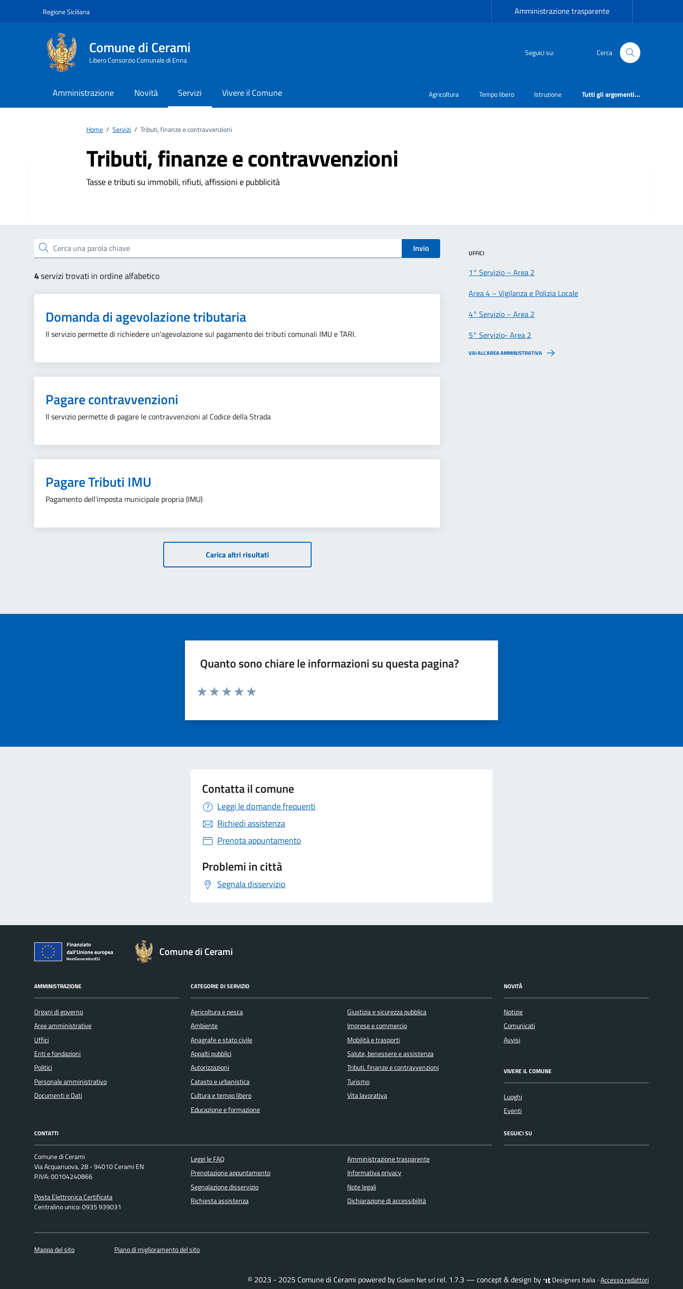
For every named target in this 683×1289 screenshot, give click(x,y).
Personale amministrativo (70, 1081)
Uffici (41, 1040)
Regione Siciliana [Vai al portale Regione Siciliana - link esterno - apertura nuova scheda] (66, 12)
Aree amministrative (63, 1025)
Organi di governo (58, 1012)
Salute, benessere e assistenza (390, 1053)
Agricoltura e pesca (217, 1012)
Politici (43, 1067)
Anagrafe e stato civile (221, 1040)
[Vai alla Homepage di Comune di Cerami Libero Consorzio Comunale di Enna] (122, 52)
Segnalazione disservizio (224, 1187)
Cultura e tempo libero (221, 1095)
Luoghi (513, 1097)
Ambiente (204, 1025)
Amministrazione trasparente (562, 11)
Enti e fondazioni (57, 1053)
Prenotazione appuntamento (230, 1173)
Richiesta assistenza (220, 1201)
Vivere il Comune (252, 92)
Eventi (513, 1110)
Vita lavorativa (367, 1095)
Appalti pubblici (211, 1053)
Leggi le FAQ (207, 1159)
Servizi (190, 92)
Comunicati (519, 1025)
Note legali (361, 1187)
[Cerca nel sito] (630, 53)
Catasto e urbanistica (220, 1081)
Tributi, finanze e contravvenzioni (393, 1067)
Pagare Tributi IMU (98, 482)
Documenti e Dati (58, 1095)
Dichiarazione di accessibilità (386, 1201)
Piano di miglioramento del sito (157, 1249)
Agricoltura (444, 94)
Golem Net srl (416, 1280)
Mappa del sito (54, 1249)
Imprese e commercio (377, 1025)
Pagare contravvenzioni (112, 399)
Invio (421, 248)
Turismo (358, 1081)
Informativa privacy (374, 1173)
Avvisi (512, 1040)
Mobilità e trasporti (373, 1040)
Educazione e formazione (225, 1109)
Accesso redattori (624, 1280)
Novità (146, 92)
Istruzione (548, 94)
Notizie (513, 1012)
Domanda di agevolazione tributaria (146, 317)
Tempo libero (496, 94)
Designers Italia (569, 1280)
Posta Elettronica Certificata (73, 1197)
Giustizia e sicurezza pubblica (386, 1012)
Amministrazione (83, 92)
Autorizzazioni (210, 1067)
